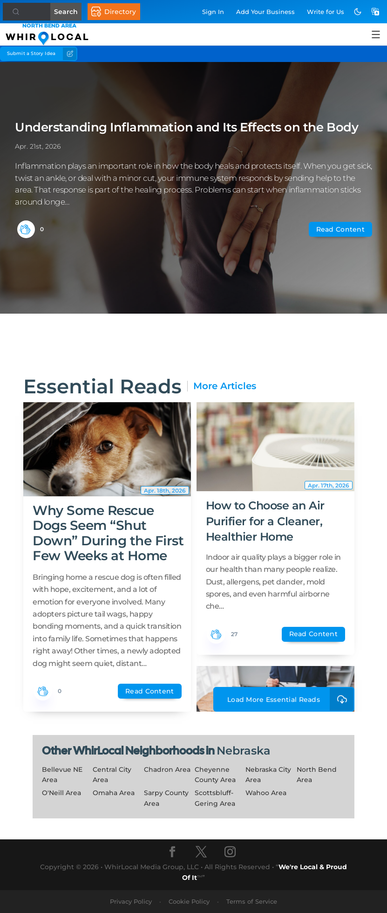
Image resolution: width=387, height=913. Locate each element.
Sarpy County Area (166, 798)
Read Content (340, 229)
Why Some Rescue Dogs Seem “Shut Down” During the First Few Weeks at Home (108, 532)
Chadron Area (167, 769)
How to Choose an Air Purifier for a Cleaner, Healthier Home (265, 521)
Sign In (213, 11)
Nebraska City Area (268, 774)
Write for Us (325, 11)
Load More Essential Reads (290, 699)
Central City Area (112, 774)
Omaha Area (114, 793)
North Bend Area (317, 774)
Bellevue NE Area (62, 774)
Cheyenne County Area (215, 774)
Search (70, 11)
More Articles (224, 386)
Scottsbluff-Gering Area (215, 798)
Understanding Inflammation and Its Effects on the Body (186, 127)
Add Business (265, 11)
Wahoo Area (265, 793)
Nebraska (244, 750)
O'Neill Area (61, 793)
